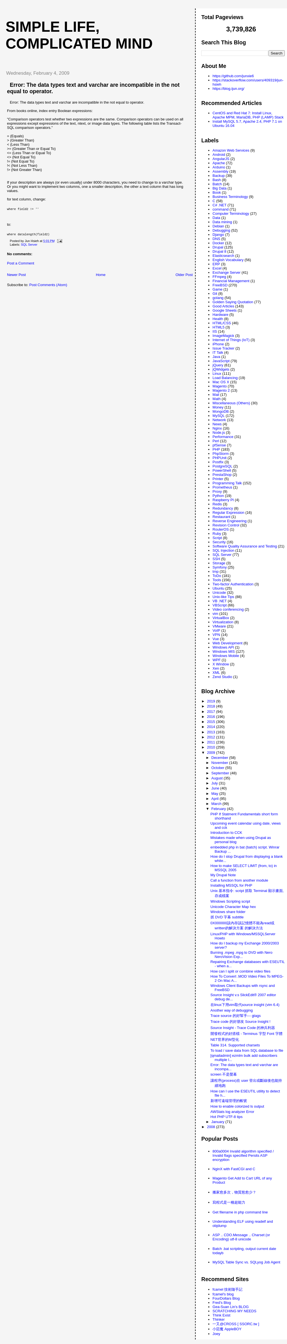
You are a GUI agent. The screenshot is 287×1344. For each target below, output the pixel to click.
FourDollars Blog (226, 1298)
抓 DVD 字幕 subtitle (227, 917)
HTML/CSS (221, 323)
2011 (211, 742)
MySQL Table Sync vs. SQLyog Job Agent (246, 1262)
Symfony (219, 567)
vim (215, 613)
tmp (215, 571)
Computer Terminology (230, 213)
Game (217, 289)
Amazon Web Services (230, 150)
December (220, 758)
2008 (211, 1127)
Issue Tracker (223, 348)
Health (217, 319)
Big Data (219, 188)
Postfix (217, 462)
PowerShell (221, 470)
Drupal (217, 247)
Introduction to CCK (226, 832)
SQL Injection (223, 550)
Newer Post (16, 277)
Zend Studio (222, 677)
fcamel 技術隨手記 (227, 1289)
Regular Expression (228, 512)
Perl (215, 441)
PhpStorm (220, 453)
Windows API (223, 647)
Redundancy (222, 508)
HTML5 (218, 327)
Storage (218, 563)
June (215, 788)
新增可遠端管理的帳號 (228, 1101)
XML (216, 672)
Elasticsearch (223, 256)
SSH (216, 559)
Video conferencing (228, 609)
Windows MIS (223, 651)
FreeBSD (219, 285)
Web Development (227, 643)
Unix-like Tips (223, 597)
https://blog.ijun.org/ (228, 88)
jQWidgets (220, 369)
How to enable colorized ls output (237, 1106)
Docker (218, 243)
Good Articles (223, 306)
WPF (216, 660)
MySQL (218, 416)
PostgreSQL (222, 466)
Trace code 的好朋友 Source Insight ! (240, 1021)
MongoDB (220, 411)
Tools (216, 580)
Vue (215, 639)
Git (214, 293)
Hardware (220, 314)
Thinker (218, 1319)
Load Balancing (225, 378)
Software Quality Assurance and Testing (244, 546)
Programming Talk (227, 483)
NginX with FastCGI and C (233, 1169)
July (215, 783)
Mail (215, 395)
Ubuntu (218, 588)
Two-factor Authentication (232, 584)
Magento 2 (221, 390)
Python (218, 496)
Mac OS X (220, 382)
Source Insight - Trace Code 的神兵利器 (242, 1028)
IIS (214, 331)
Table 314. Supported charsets (235, 1045)
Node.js (218, 432)
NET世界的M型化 (224, 1039)
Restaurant (221, 517)
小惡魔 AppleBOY (226, 1329)
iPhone (218, 344)
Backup (218, 176)
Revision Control (225, 525)
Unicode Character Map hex (233, 907)
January (218, 1122)
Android (218, 154)
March (217, 804)
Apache (218, 163)
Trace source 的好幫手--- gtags (235, 1016)
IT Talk (217, 352)
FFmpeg (219, 277)
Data (216, 218)
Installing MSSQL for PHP (231, 885)
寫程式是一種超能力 (228, 1202)
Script (217, 538)
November (220, 763)
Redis (217, 504)
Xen (215, 668)
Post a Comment (20, 265)
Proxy (217, 491)
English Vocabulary (228, 260)
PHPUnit (219, 458)
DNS (216, 239)
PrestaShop (222, 475)
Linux (216, 373)
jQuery (217, 365)
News (217, 424)
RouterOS (220, 529)
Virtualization (222, 622)
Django (218, 234)
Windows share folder (228, 912)
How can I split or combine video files (240, 971)
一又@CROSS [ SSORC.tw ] (235, 1324)
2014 (211, 727)
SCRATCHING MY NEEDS (234, 1311)
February (219, 809)
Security (219, 542)
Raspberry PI (223, 500)
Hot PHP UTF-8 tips (226, 1117)
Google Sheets (224, 310)
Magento (219, 386)
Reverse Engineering (229, 521)
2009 (211, 752)
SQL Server (29, 246)
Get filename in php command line (240, 1212)
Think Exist (221, 1315)
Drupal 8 (219, 251)
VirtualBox (220, 618)
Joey (216, 1334)
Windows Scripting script (230, 901)
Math (216, 399)
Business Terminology (230, 197)
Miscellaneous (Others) (231, 403)
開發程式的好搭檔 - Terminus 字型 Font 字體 (246, 1034)
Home (101, 277)
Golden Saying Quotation (232, 302)
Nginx (217, 428)
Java (216, 357)
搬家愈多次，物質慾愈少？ (234, 1192)
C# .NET (219, 205)
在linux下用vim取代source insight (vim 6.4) (244, 1005)
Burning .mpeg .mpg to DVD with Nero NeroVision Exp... (241, 954)
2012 (211, 737)
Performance (222, 437)
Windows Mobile (225, 656)
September (220, 773)
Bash (216, 180)
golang (217, 298)
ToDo (216, 576)
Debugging (221, 230)
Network (219, 420)
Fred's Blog (221, 1302)
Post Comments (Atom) (48, 287)
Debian (218, 226)
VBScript (219, 605)
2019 (211, 701)
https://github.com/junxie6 (233, 76)
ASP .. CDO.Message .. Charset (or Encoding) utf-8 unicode (241, 1237)
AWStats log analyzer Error (232, 1112)
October (218, 768)
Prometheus (222, 487)
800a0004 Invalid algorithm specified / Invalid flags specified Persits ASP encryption (243, 1155)
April (215, 799)
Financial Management (230, 281)
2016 (211, 717)
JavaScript (221, 361)
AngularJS (220, 159)
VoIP (216, 630)
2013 (211, 732)
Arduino (218, 167)
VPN (216, 635)
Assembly (220, 171)
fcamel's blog (222, 1294)
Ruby (216, 533)
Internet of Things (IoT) (230, 340)
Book (216, 192)
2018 (211, 706)
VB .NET (219, 601)
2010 (211, 747)
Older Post (184, 277)
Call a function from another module (239, 880)
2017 (211, 711)
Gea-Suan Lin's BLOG (230, 1307)
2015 (211, 722)
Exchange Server (226, 272)
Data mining (222, 222)
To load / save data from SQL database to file (246, 1050)
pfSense (219, 445)
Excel (216, 268)
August (217, 778)
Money (217, 407)
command (220, 209)
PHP (216, 449)
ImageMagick (223, 336)
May (215, 793)
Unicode (219, 592)
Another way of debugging (231, 1010)
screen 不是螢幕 (223, 1074)
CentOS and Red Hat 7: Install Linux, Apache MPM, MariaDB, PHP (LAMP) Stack (247, 115)
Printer (217, 479)
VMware (219, 626)
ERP (216, 264)
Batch (217, 184)
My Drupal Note (223, 875)
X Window (220, 664)
